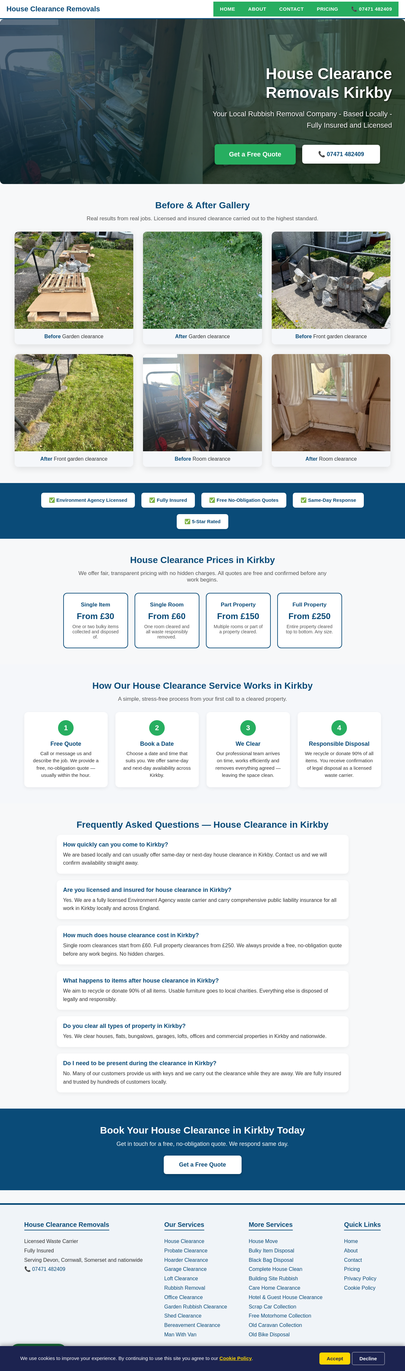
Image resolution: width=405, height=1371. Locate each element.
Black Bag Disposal (271, 1260)
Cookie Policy (236, 1358)
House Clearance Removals (53, 9)
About (257, 9)
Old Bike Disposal (269, 1334)
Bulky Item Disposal (271, 1250)
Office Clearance (183, 1297)
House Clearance (184, 1241)
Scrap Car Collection (272, 1306)
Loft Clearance (181, 1278)
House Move (263, 1241)
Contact (291, 9)
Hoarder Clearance (186, 1260)
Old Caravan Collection (275, 1325)
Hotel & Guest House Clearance (286, 1297)
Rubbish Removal (184, 1288)
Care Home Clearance (274, 1288)
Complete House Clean (275, 1269)
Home (227, 9)
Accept (335, 1358)
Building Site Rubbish (273, 1278)
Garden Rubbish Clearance (195, 1306)
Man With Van (180, 1334)
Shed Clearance (183, 1316)
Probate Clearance (186, 1250)
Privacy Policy (360, 1278)
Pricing (327, 9)
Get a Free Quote (255, 154)
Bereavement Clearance (192, 1325)
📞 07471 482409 (371, 9)
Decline (368, 1358)
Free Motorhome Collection (280, 1316)
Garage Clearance (185, 1269)
